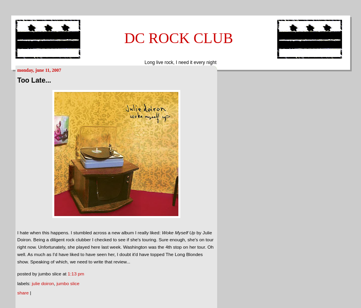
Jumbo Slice (68, 283)
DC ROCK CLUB (178, 38)
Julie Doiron (43, 283)
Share (23, 293)
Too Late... (34, 80)
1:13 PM (76, 274)
